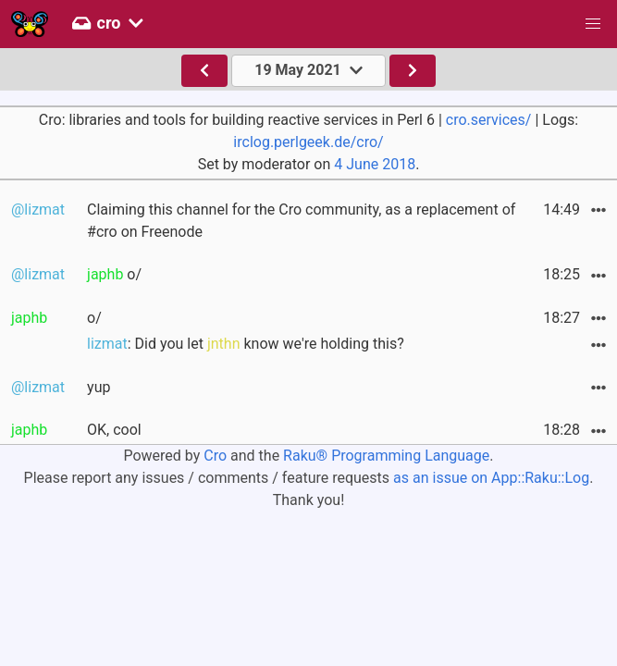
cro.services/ (489, 120)
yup (98, 387)
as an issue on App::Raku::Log (491, 478)
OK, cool (114, 429)
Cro (215, 455)
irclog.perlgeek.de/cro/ (308, 142)
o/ (114, 274)
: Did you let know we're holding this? (245, 343)
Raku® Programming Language (386, 455)
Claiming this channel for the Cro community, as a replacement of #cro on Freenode (301, 220)
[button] (593, 24)
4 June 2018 (374, 164)
